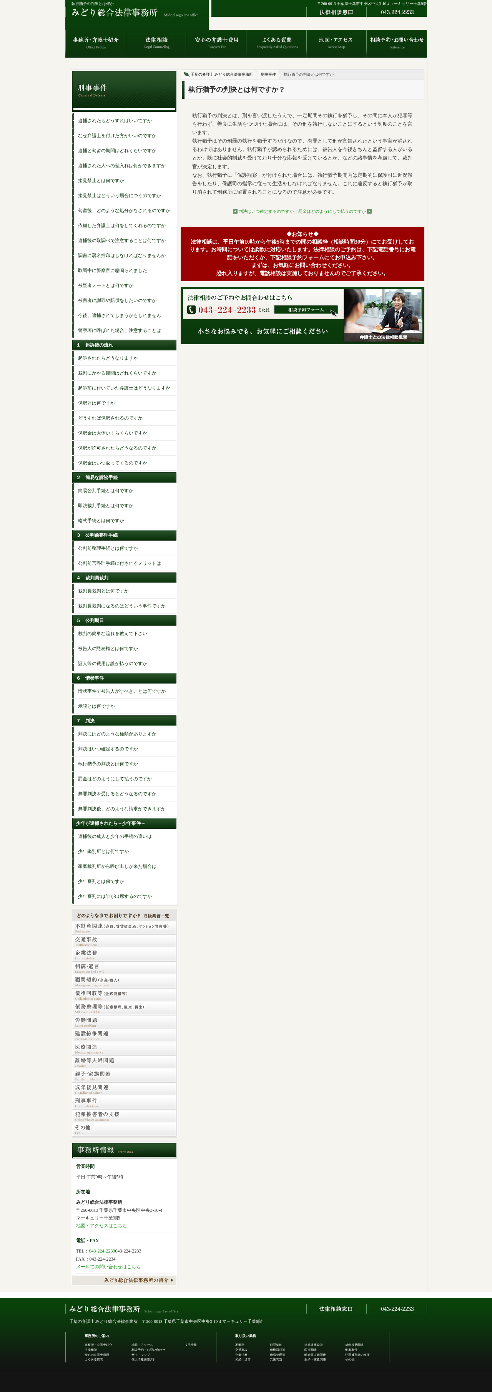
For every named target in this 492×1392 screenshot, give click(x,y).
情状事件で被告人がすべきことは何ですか (122, 691)
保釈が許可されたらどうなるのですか (117, 448)
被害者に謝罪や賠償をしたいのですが (117, 300)
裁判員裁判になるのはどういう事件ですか (122, 606)
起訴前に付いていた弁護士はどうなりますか (124, 388)
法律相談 (91, 1350)
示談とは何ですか (96, 706)
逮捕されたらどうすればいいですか (115, 120)
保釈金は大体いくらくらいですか (112, 433)
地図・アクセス (142, 1345)
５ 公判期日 (90, 620)
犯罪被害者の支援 (357, 1355)
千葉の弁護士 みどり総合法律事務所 (222, 74)
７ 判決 (85, 720)
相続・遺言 (243, 1359)
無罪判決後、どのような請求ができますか (122, 808)
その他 (349, 1359)
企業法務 (241, 1355)
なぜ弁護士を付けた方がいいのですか (117, 135)
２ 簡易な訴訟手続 (97, 477)
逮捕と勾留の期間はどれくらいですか (117, 150)
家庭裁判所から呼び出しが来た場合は (117, 866)
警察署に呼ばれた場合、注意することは (119, 330)
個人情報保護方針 (143, 1359)
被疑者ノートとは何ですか (105, 285)
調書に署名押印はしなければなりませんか (122, 255)
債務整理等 (277, 1355)
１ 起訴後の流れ (94, 345)
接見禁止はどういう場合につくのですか (119, 195)
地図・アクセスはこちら (101, 1225)
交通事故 (241, 1350)
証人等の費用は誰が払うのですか (112, 663)
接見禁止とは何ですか (101, 180)
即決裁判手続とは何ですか (105, 505)
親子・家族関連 (315, 1359)
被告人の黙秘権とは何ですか (108, 648)
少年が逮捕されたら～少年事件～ (110, 823)
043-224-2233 (102, 1251)
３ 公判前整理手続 (97, 535)
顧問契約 (276, 1345)
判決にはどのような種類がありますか (117, 734)
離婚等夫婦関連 (315, 1355)
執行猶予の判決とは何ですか (108, 764)
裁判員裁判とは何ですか (103, 591)
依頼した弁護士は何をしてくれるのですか (122, 225)
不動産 (239, 1345)
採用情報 (190, 1345)
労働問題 (276, 1359)
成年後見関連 (354, 1345)
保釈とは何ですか (96, 403)
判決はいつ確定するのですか (266, 211)
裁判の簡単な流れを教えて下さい (112, 633)
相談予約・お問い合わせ (148, 1350)
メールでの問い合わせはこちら (108, 1266)
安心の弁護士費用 (97, 1355)
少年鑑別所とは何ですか (103, 851)
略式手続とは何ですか (101, 520)
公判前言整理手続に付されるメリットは (119, 563)
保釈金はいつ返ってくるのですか (112, 463)
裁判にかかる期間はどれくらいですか (117, 373)
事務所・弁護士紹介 (98, 1345)
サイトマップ (140, 1355)
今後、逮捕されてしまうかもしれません (119, 315)
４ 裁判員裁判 (92, 578)
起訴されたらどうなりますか (108, 358)
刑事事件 (268, 74)
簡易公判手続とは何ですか (105, 490)
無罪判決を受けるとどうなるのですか (117, 793)
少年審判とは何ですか (101, 881)
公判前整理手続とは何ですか (108, 548)
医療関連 (310, 1350)
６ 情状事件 (90, 678)
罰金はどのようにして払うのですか (332, 211)
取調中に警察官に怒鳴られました (112, 270)
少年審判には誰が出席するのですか (115, 896)
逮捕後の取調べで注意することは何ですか (122, 240)
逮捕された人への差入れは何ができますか (122, 165)
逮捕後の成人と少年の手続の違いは (115, 836)
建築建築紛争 (313, 1345)
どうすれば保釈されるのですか (110, 418)
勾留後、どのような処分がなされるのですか (124, 210)
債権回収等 (277, 1350)
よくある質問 (94, 1359)
